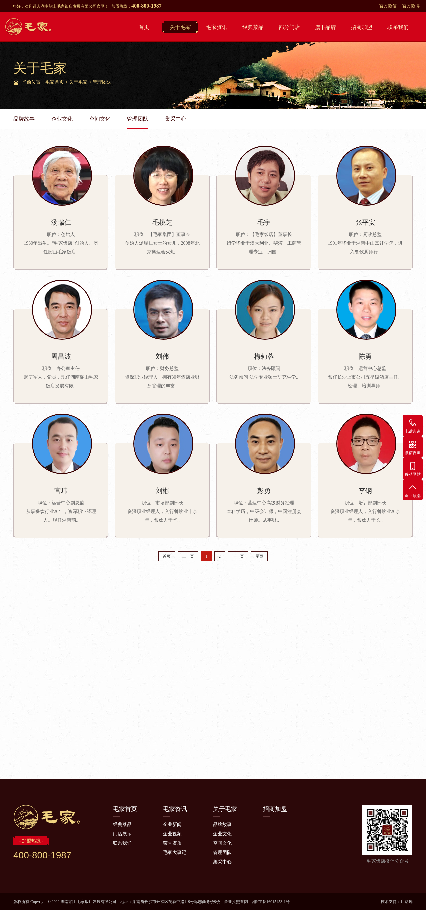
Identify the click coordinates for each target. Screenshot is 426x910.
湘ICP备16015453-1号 (271, 901)
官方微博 (411, 5)
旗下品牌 (325, 27)
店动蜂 (407, 901)
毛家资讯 (216, 27)
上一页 (188, 556)
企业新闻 (172, 824)
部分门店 (289, 27)
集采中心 (175, 119)
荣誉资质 (172, 843)
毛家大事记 (174, 852)
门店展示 (122, 833)
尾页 (259, 556)
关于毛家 (180, 27)
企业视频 (172, 833)
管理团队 (102, 82)
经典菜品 (253, 27)
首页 (144, 27)
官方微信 (388, 5)
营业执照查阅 (236, 901)
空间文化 (99, 119)
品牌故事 (24, 119)
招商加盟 (361, 27)
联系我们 (398, 27)
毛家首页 (54, 82)
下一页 (238, 556)
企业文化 (62, 119)
